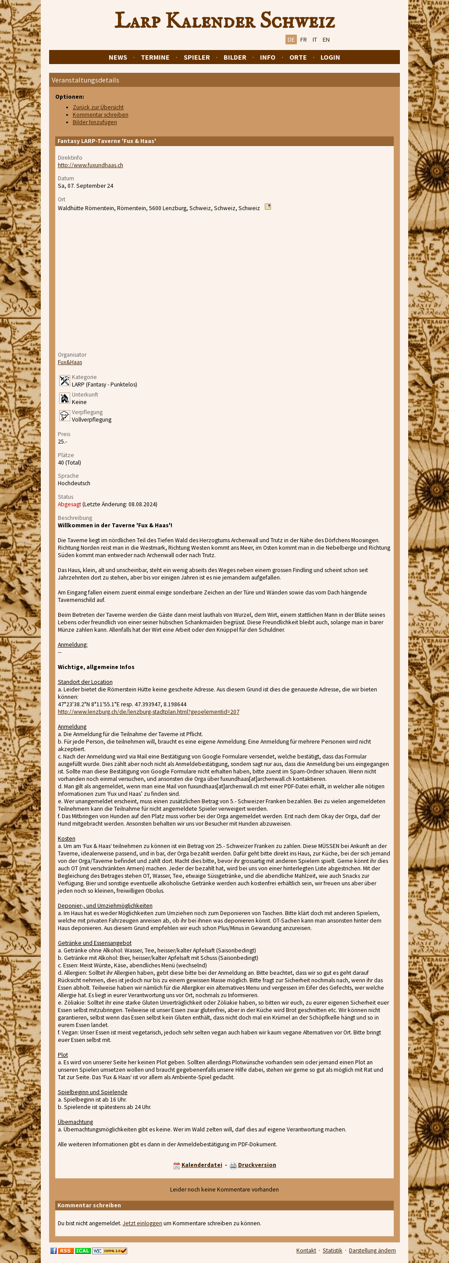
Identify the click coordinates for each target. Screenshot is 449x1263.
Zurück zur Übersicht (98, 107)
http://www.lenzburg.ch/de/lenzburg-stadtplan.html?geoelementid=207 (148, 712)
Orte (298, 57)
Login (330, 57)
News (118, 57)
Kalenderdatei (202, 1165)
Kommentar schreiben (100, 114)
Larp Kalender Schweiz (224, 21)
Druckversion (257, 1165)
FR (303, 39)
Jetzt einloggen (142, 1223)
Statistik (332, 1250)
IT (315, 39)
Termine (155, 57)
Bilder (235, 57)
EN (326, 39)
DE (291, 39)
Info (267, 57)
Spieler (197, 57)
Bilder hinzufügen (95, 122)
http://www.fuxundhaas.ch (90, 165)
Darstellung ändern (372, 1250)
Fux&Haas (70, 362)
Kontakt (306, 1250)
